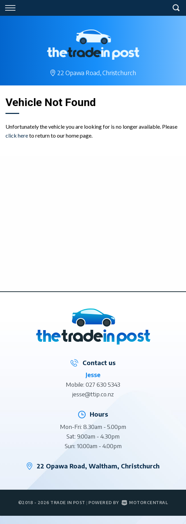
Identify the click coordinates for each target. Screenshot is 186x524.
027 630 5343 (103, 384)
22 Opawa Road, (96, 73)
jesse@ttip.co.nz (93, 394)
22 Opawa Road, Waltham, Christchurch (98, 466)
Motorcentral (145, 502)
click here (16, 135)
